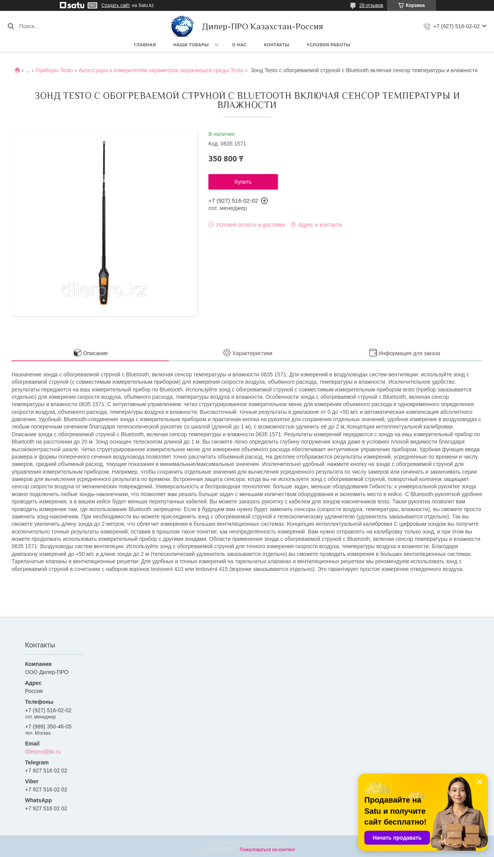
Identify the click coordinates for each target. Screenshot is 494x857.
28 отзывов (371, 5)
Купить (243, 182)
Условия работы (328, 44)
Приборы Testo (54, 70)
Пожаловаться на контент (267, 849)
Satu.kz (280, 842)
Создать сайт (116, 5)
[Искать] (10, 26)
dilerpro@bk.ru (43, 752)
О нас (239, 44)
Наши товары (191, 44)
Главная (145, 44)
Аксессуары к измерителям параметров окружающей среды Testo (161, 70)
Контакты (276, 44)
